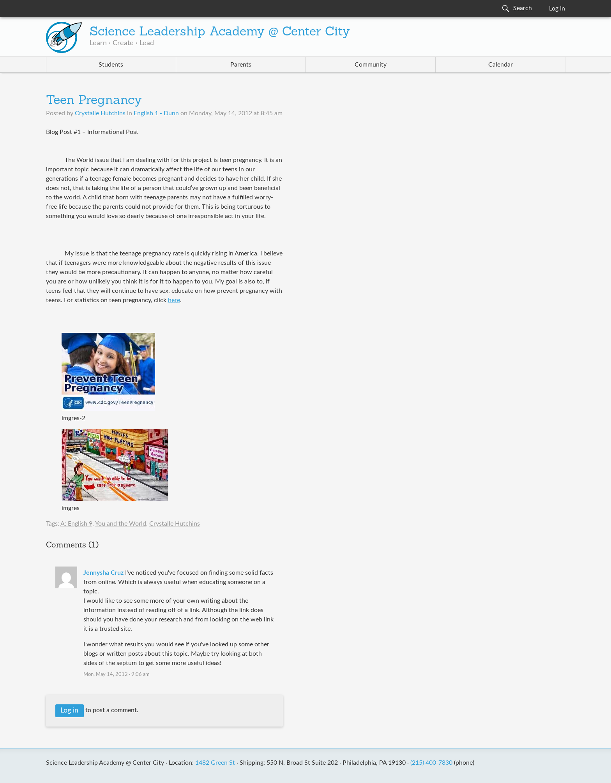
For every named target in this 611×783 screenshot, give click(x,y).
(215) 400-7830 (431, 763)
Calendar (500, 65)
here (174, 300)
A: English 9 (76, 524)
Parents (240, 65)
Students (111, 65)
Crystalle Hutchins (174, 524)
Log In (557, 8)
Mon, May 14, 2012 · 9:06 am (116, 674)
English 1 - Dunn (156, 113)
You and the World (120, 524)
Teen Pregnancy (94, 101)
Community (371, 65)
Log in (69, 710)
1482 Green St (215, 763)
